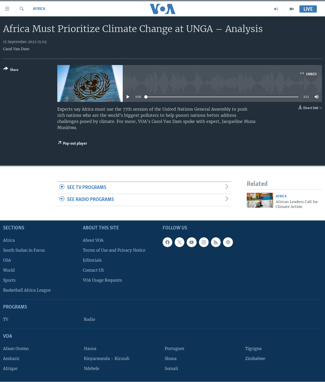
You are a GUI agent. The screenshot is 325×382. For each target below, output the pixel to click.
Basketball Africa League (27, 290)
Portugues (174, 348)
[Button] (10, 70)
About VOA (93, 240)
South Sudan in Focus (24, 250)
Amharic (11, 358)
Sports (9, 280)
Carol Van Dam (16, 49)
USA (7, 260)
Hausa (90, 348)
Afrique (10, 368)
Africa (39, 9)
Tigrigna (253, 348)
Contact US (93, 270)
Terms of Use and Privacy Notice (114, 250)
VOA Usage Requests (102, 280)
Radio (89, 319)
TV (5, 319)
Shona (171, 358)
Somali (171, 368)
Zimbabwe (255, 358)
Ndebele (91, 368)
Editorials (92, 260)
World (9, 270)
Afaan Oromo (16, 348)
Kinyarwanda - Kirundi (106, 358)
